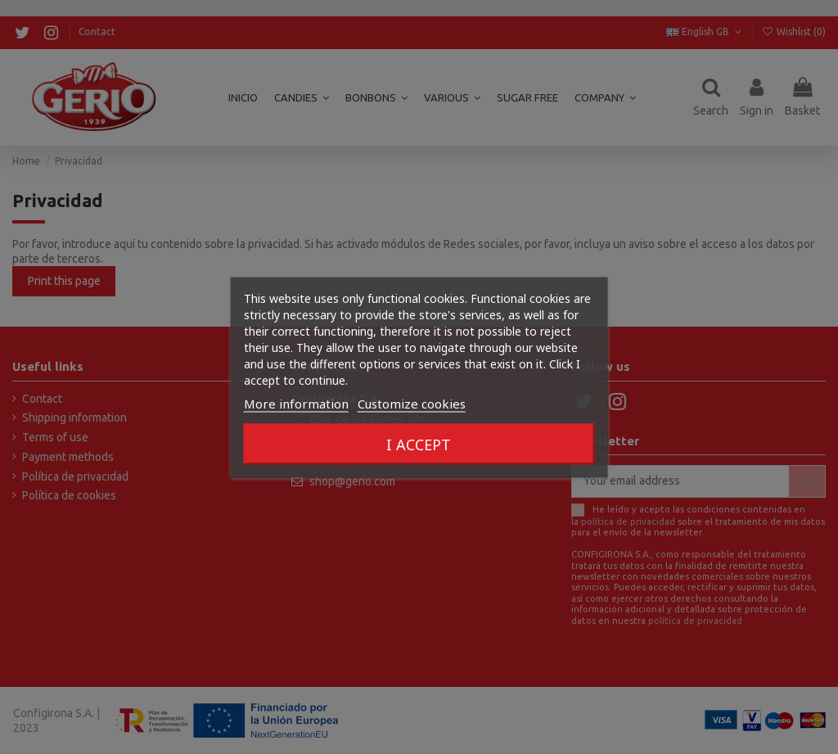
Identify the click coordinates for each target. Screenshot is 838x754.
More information (296, 403)
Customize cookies (412, 403)
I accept (418, 444)
